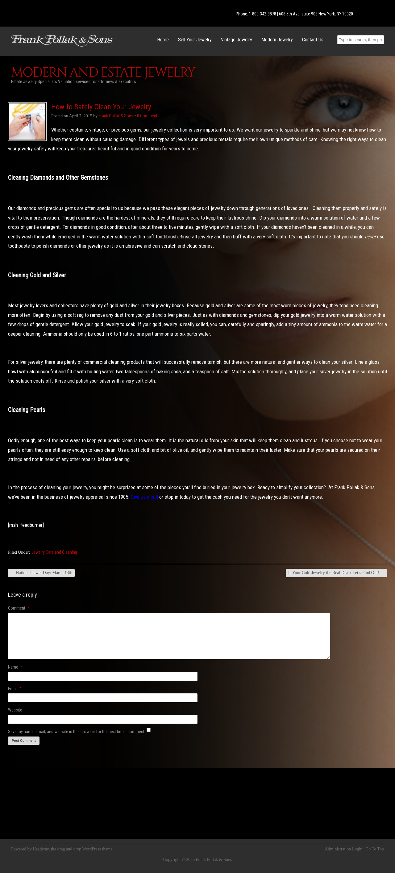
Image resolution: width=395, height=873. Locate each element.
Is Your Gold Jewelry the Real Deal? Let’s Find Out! (336, 572)
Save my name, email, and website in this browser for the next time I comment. (76, 731)
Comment (18, 608)
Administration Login (344, 849)
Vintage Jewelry (236, 40)
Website (15, 709)
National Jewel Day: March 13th (41, 572)
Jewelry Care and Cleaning (54, 552)
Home (163, 40)
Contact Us (312, 40)
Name (15, 667)
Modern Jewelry (277, 40)
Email (15, 688)
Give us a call (144, 497)
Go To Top (374, 849)
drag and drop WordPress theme (85, 849)
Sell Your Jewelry (195, 40)
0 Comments (148, 115)
